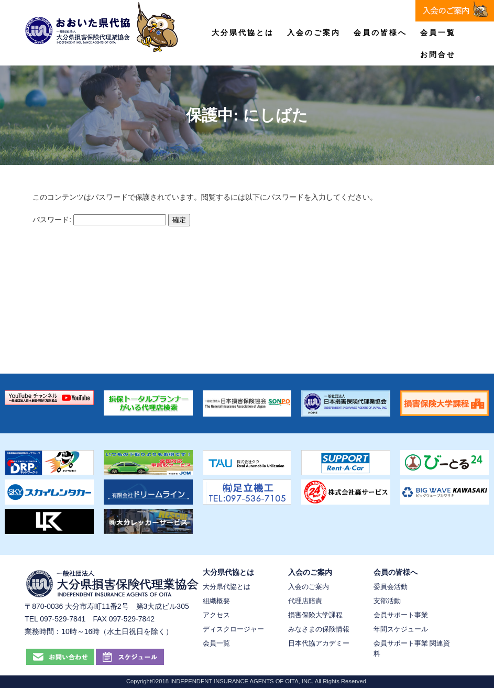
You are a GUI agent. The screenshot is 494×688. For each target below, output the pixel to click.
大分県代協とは (243, 32)
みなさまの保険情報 (318, 629)
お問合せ (438, 54)
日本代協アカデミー (318, 643)
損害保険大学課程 (315, 615)
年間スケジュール (401, 629)
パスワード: (99, 219)
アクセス (216, 615)
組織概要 (216, 601)
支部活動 (387, 601)
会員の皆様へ (380, 32)
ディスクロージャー (233, 629)
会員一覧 (438, 32)
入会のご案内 (314, 32)
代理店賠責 (305, 601)
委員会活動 (391, 587)
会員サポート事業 (401, 615)
